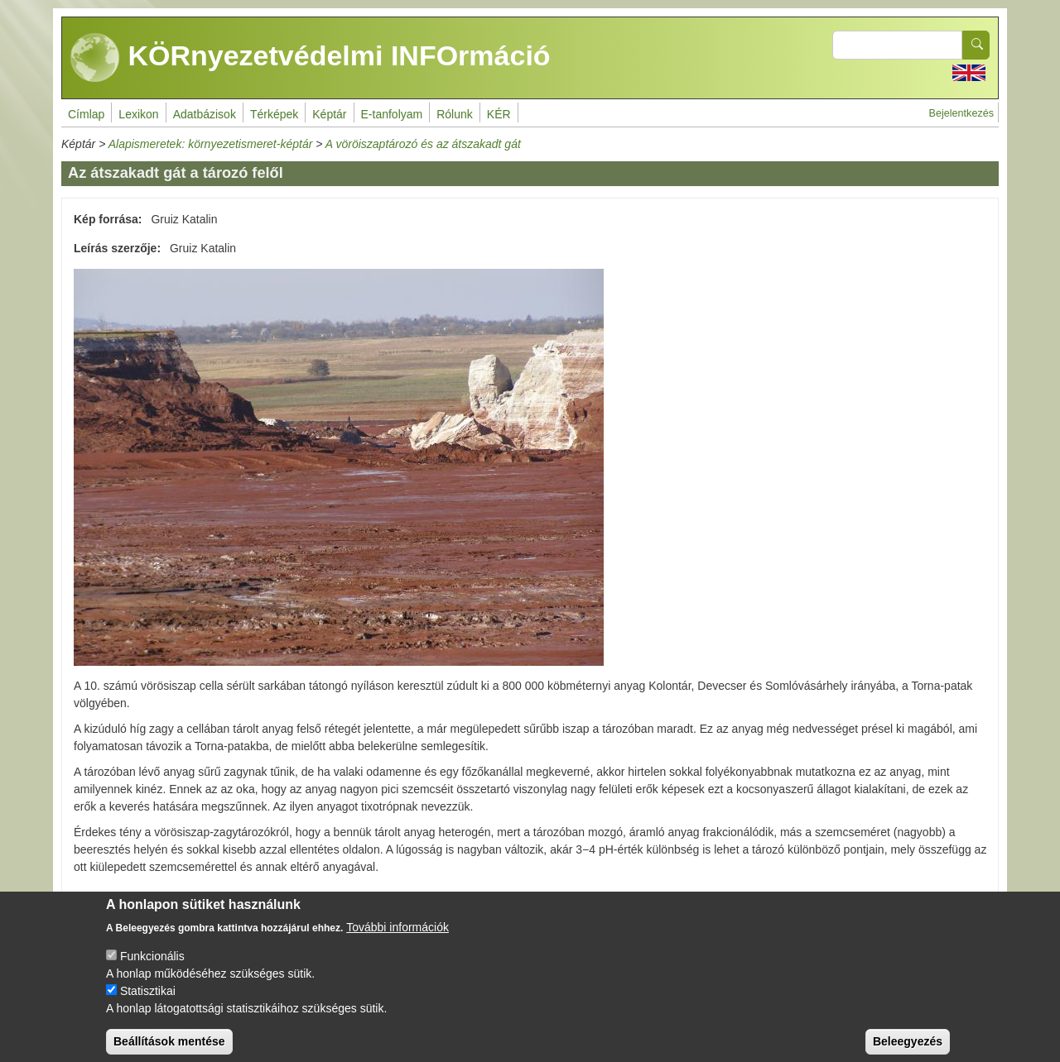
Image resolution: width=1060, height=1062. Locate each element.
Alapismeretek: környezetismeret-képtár (210, 144)
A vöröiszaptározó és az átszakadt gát (423, 144)
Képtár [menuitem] (329, 114)
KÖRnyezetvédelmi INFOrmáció (310, 58)
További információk (397, 939)
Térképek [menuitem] (274, 114)
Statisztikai (148, 1003)
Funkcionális (152, 968)
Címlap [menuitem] (86, 114)
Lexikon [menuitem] (138, 114)
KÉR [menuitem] (499, 114)
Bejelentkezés (961, 113)
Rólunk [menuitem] (454, 114)
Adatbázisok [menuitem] (204, 114)
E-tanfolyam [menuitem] (392, 114)
